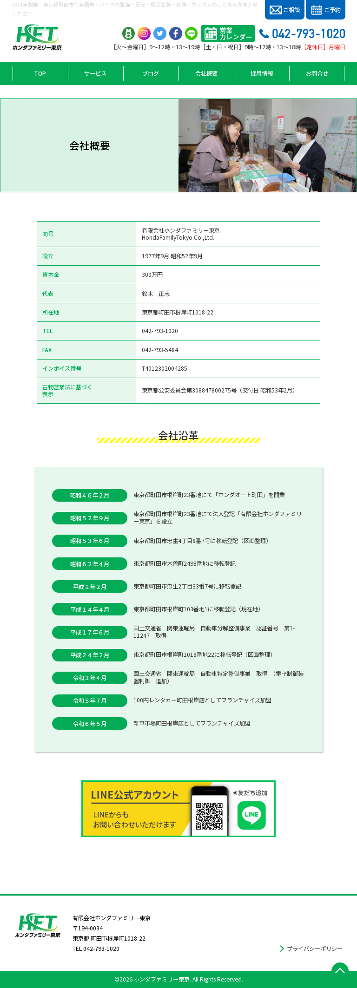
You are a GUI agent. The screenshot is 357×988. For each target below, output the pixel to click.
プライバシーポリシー (315, 948)
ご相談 (285, 10)
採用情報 (262, 73)
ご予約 (326, 10)
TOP (40, 73)
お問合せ (317, 73)
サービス (95, 73)
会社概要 (206, 73)
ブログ (150, 73)
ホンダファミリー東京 (162, 979)
